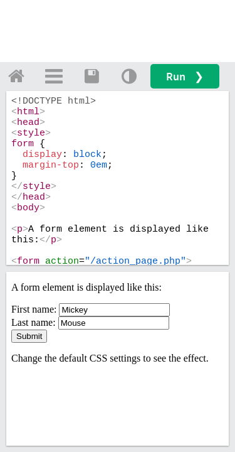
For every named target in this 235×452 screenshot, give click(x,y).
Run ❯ (185, 76)
